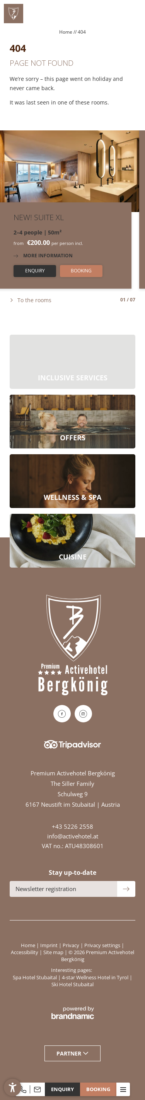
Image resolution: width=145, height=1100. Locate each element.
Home (66, 32)
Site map (54, 952)
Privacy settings (102, 945)
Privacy (71, 945)
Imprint (49, 945)
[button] (12, 1087)
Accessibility (25, 952)
